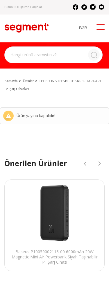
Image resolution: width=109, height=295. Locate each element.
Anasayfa (10, 81)
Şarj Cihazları (19, 89)
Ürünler (28, 81)
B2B (83, 27)
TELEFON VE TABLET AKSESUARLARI (70, 81)
